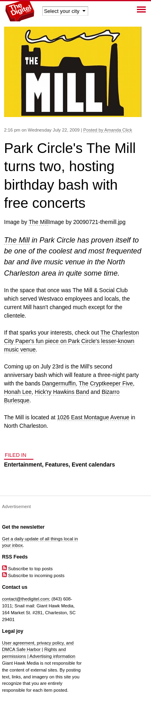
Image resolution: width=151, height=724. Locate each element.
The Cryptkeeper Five (106, 383)
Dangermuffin (59, 383)
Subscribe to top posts (27, 568)
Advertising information (52, 656)
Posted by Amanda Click (107, 130)
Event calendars (93, 464)
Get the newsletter (23, 527)
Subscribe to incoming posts (33, 575)
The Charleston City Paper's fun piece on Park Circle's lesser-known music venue (71, 341)
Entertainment (23, 464)
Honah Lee (18, 392)
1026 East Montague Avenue (93, 417)
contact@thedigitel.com (25, 598)
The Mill (38, 222)
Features (56, 464)
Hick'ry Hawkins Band (62, 392)
